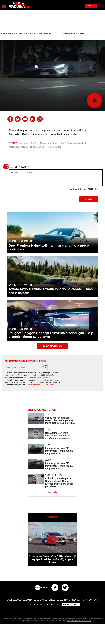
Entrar (91, 6)
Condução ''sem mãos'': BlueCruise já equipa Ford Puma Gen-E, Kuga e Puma (60, 420)
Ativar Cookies (71, 604)
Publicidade (53, 604)
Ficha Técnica (88, 600)
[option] (52, 544)
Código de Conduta (35, 604)
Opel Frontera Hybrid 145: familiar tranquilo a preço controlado (48, 247)
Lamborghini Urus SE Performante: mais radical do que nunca (59, 451)
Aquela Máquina (8, 33)
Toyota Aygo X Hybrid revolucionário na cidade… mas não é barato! (50, 291)
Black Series (54, 147)
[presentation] (75, 377)
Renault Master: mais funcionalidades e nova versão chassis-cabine (57, 435)
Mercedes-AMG (27, 143)
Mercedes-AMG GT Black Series (26, 147)
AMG (63, 143)
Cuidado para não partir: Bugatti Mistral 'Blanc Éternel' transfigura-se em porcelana (59, 482)
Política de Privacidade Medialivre (36, 377)
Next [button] (74, 539)
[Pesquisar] (101, 5)
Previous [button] (30, 539)
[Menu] (4, 6)
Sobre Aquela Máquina (19, 600)
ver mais (52, 492)
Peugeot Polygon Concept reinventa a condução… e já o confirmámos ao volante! (51, 334)
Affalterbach (77, 143)
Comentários (20, 167)
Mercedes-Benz (48, 143)
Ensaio (12, 241)
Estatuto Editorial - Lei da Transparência (57, 600)
